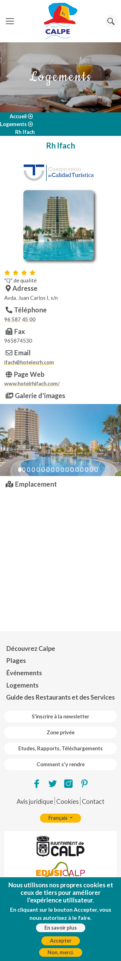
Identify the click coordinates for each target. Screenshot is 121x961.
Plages (16, 660)
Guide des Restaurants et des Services (60, 697)
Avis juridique (35, 801)
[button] (9, 440)
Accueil (18, 116)
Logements (13, 124)
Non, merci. (61, 952)
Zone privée (61, 732)
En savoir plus (60, 928)
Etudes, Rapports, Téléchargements (60, 748)
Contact (93, 801)
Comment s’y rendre (61, 764)
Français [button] (58, 818)
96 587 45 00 (19, 319)
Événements (24, 673)
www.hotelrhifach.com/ (32, 383)
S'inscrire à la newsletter (60, 716)
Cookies (67, 801)
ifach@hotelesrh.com (29, 362)
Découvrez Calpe (30, 648)
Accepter (60, 940)
